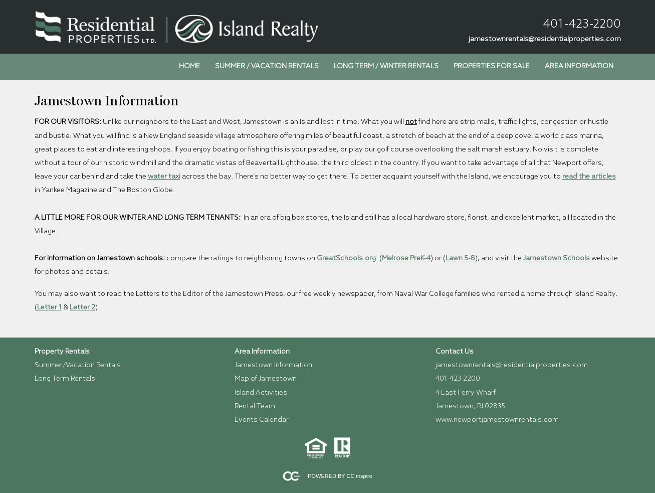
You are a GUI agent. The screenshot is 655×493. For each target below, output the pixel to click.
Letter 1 (49, 307)
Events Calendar (262, 420)
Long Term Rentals (65, 379)
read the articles (589, 177)
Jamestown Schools (556, 258)
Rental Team (255, 406)
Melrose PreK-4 (406, 258)
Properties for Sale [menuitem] (492, 66)
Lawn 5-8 (460, 258)
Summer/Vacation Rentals (78, 365)
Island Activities (261, 393)
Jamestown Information (273, 365)
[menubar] (396, 67)
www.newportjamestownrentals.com (497, 420)
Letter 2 (82, 307)
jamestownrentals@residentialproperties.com (545, 39)
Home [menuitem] (189, 66)
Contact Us (454, 352)
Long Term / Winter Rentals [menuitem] (386, 66)
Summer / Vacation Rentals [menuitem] (267, 66)
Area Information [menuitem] (579, 66)
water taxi (164, 177)
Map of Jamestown (266, 379)
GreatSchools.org (346, 258)
